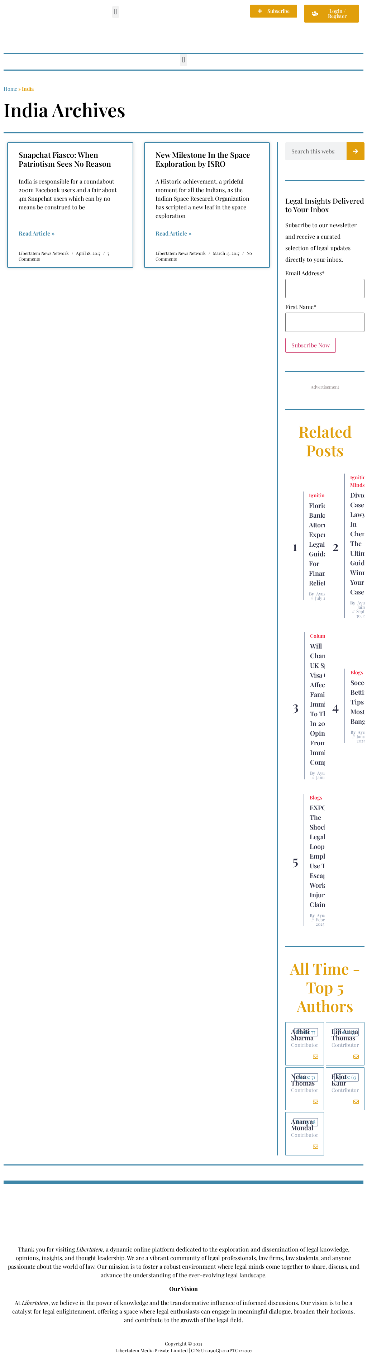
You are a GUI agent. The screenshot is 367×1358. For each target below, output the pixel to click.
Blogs (357, 672)
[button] (115, 12)
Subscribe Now (310, 345)
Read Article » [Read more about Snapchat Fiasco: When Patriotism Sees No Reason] (37, 233)
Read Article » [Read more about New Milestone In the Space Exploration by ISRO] (174, 233)
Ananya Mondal (302, 1125)
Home (10, 88)
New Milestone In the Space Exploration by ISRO (203, 158)
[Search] (355, 151)
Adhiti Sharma (302, 1034)
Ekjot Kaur (339, 1079)
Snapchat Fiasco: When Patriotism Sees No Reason (65, 158)
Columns (320, 635)
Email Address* (305, 273)
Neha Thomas (303, 1079)
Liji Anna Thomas (345, 1034)
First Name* (300, 307)
